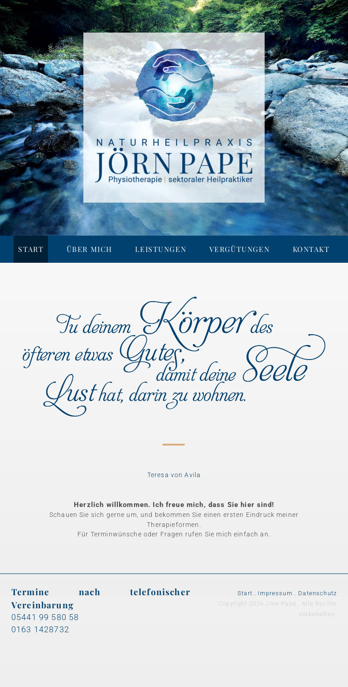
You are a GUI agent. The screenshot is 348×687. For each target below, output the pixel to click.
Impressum (275, 593)
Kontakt (311, 249)
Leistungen (160, 249)
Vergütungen (239, 249)
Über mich (89, 249)
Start (31, 249)
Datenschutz (317, 593)
